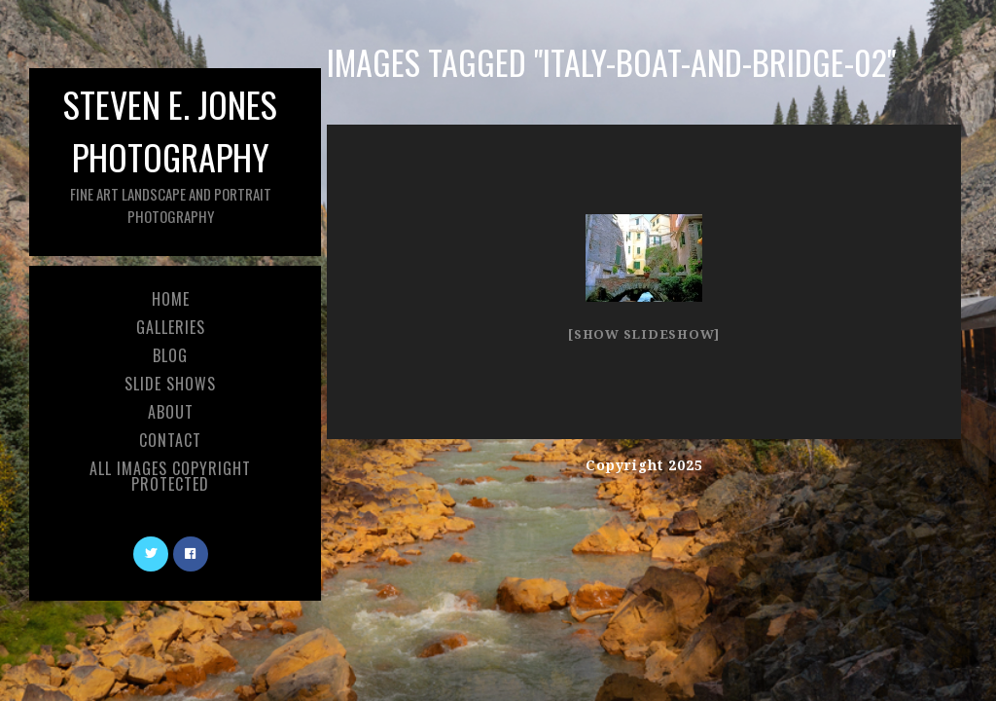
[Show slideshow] (644, 334)
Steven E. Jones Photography (170, 152)
